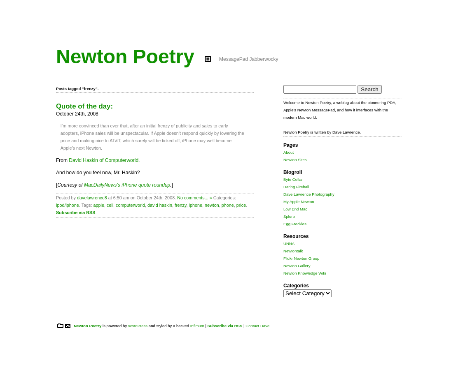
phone (228, 205)
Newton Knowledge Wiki (304, 273)
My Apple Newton (298, 201)
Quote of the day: (84, 106)
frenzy (181, 205)
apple (98, 205)
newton (212, 205)
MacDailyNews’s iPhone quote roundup (127, 185)
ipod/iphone (67, 205)
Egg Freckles (294, 224)
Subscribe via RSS (75, 212)
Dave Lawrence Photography (308, 194)
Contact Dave (257, 326)
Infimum (197, 326)
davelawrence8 (92, 197)
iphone (195, 205)
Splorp (289, 216)
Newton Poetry (125, 56)
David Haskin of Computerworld (103, 160)
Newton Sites (295, 159)
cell (110, 205)
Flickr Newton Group (301, 258)
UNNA (288, 243)
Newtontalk (293, 251)
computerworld (130, 205)
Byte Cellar (293, 179)
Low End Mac (295, 209)
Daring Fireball (296, 187)
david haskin (159, 205)
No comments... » (194, 197)
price (241, 205)
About (288, 152)
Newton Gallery (297, 265)
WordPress (137, 326)
